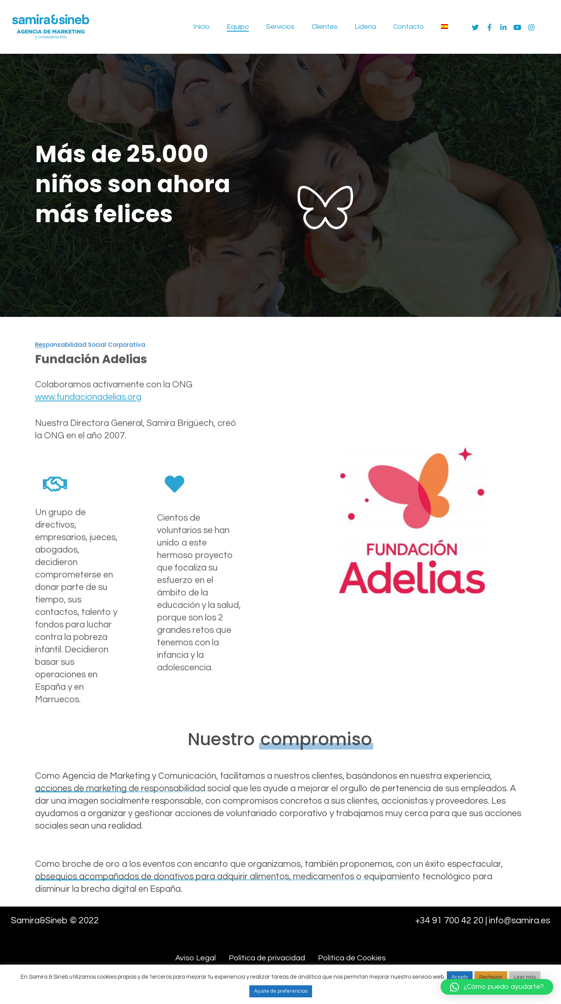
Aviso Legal (195, 958)
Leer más (525, 977)
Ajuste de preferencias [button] (280, 991)
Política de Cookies (352, 958)
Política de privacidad (267, 958)
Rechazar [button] (491, 977)
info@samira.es (519, 920)
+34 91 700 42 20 (449, 920)
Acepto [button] (460, 977)
